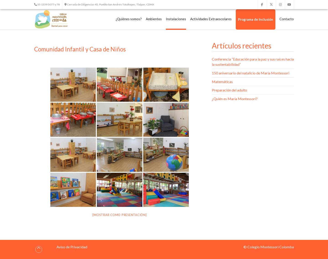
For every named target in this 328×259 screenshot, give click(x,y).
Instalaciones (176, 19)
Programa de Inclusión (255, 19)
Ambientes (154, 19)
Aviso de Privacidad (71, 247)
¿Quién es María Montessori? (235, 98)
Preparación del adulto (229, 90)
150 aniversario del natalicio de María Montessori (250, 73)
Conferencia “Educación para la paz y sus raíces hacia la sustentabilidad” (253, 61)
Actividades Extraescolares (211, 19)
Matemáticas (222, 81)
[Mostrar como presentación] (119, 215)
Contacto (286, 19)
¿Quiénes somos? (129, 19)
